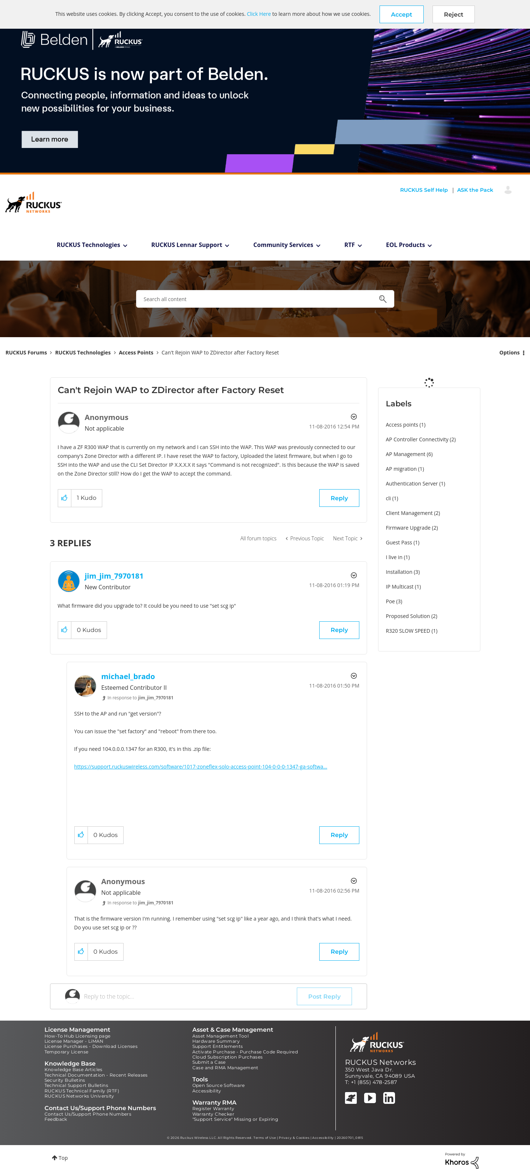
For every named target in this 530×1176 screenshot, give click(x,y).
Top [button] (63, 1157)
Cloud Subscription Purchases (227, 1057)
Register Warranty (213, 1108)
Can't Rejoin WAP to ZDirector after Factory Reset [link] (220, 352)
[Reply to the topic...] (190, 996)
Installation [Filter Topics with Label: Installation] (399, 571)
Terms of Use (264, 1138)
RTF (349, 245)
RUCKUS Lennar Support (186, 245)
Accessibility (206, 1091)
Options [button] (509, 352)
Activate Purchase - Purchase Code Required (245, 1052)
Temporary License (67, 1052)
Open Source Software (218, 1085)
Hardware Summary (216, 1041)
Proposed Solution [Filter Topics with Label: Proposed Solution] (408, 615)
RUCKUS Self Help (424, 190)
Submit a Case (209, 1062)
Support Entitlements (217, 1046)
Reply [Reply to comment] (339, 629)
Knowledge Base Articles (74, 1069)
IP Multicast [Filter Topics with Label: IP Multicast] (399, 586)
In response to (140, 698)
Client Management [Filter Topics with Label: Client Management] (409, 512)
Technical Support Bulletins (77, 1085)
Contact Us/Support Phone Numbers (88, 1114)
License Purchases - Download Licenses (91, 1046)
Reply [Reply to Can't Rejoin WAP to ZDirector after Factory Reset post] (339, 498)
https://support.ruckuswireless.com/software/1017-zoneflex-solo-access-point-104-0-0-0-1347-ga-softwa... (200, 766)
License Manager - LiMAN (74, 1041)
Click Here (259, 13)
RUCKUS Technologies (88, 245)
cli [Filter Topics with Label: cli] (388, 498)
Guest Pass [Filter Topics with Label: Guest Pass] (399, 542)
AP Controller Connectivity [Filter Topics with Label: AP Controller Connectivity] (417, 439)
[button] (402, 14)
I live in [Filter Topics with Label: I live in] (394, 557)
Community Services (283, 245)
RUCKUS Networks (380, 1062)
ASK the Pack (475, 190)
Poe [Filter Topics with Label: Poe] (390, 601)
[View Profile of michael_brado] (128, 676)
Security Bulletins (65, 1080)
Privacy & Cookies (294, 1138)
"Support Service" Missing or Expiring (235, 1119)
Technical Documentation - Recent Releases (96, 1075)
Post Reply (324, 996)
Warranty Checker (213, 1114)
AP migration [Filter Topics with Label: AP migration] (401, 468)
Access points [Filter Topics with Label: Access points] (402, 424)
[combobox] (265, 299)
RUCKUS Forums (26, 352)
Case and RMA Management (225, 1067)
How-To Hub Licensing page (78, 1036)
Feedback (56, 1119)
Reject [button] (453, 14)
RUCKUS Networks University (79, 1096)
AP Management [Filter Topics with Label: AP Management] (406, 454)
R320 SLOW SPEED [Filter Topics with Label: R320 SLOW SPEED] (408, 630)
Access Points (136, 352)
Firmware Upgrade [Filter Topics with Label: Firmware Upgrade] (408, 527)
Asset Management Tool (220, 1036)
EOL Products (405, 245)
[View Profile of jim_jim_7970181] (114, 576)
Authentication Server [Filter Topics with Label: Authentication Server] (412, 483)
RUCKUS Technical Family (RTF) (82, 1091)
